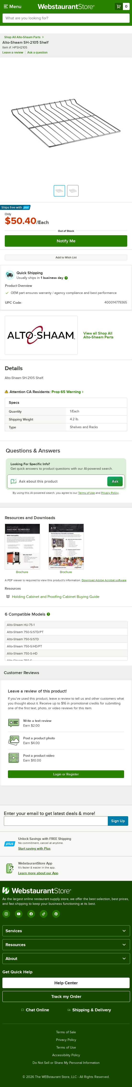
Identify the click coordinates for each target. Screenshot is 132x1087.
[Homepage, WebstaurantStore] (66, 6)
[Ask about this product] (66, 481)
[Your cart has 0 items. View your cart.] (122, 6)
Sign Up (118, 821)
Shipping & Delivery (89, 1009)
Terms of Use (86, 493)
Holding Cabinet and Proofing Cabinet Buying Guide (69, 596)
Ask (115, 481)
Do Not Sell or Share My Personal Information (66, 1063)
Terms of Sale (66, 1032)
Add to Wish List (66, 257)
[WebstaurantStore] (66, 890)
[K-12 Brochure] (66, 549)
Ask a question (37, 52)
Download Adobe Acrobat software (104, 580)
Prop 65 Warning (66, 392)
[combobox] (66, 18)
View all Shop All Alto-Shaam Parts (98, 335)
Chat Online (35, 1009)
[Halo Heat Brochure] (22, 549)
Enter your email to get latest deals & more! (49, 813)
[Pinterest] (56, 914)
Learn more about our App (38, 873)
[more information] (66, 278)
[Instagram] (6, 914)
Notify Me (66, 241)
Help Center (66, 982)
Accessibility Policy (66, 1055)
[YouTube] (19, 914)
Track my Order (66, 996)
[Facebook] (31, 914)
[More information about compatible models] (48, 614)
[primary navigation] (12, 6)
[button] (59, 191)
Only (8, 214)
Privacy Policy (110, 493)
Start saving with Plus (34, 848)
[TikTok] (43, 914)
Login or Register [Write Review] (66, 774)
